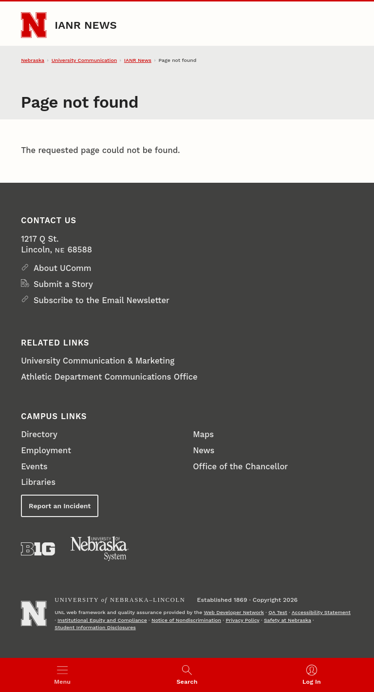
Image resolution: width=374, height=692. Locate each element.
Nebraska (32, 60)
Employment (46, 450)
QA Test (277, 612)
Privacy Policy (242, 620)
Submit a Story (63, 284)
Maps (203, 434)
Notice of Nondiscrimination (186, 620)
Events (34, 466)
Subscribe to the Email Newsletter (101, 300)
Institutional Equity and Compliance (102, 620)
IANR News (86, 25)
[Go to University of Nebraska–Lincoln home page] (33, 25)
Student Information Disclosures (95, 627)
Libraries (38, 482)
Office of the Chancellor (240, 466)
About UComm (63, 268)
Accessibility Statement (321, 612)
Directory (39, 434)
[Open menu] (62, 675)
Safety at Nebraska (287, 620)
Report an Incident (60, 506)
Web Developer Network (233, 612)
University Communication (84, 60)
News (203, 450)
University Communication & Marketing (97, 360)
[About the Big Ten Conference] (38, 549)
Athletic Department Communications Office (109, 377)
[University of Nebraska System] (100, 548)
